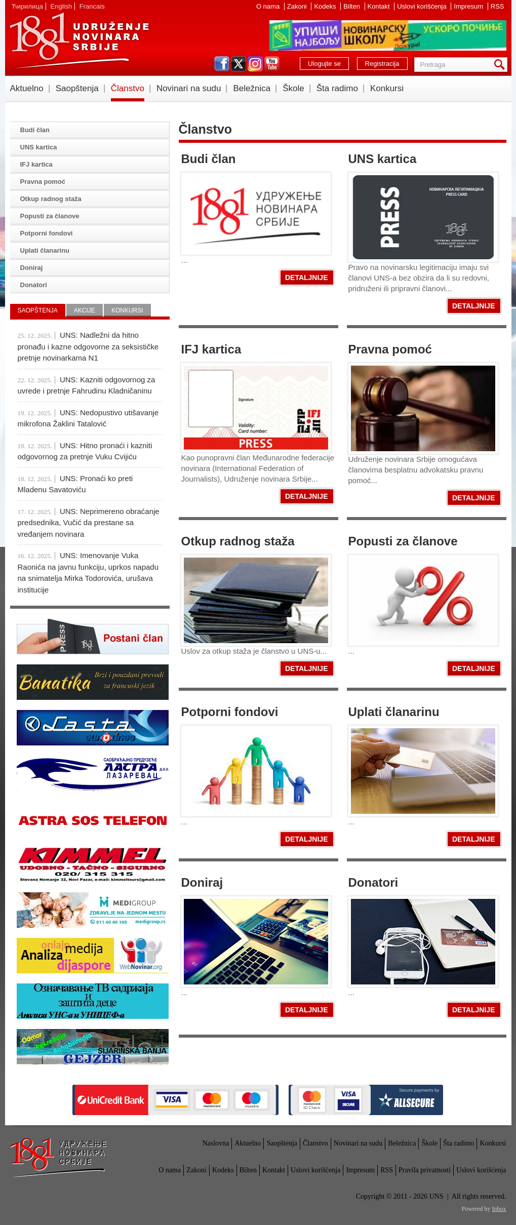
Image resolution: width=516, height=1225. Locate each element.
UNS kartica (382, 159)
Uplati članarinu (394, 712)
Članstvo (127, 88)
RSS (497, 6)
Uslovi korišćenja (422, 6)
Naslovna (215, 1143)
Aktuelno (27, 88)
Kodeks (326, 6)
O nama (269, 6)
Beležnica (251, 88)
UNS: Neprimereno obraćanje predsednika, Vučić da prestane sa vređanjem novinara (89, 522)
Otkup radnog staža (238, 541)
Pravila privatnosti (425, 1170)
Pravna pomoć (390, 349)
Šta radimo (337, 88)
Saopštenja (77, 88)
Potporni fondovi (230, 712)
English (61, 6)
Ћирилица (27, 6)
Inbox (499, 1208)
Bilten (352, 6)
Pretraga (501, 64)
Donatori (373, 882)
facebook (221, 63)
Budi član (208, 159)
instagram (255, 63)
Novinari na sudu (188, 88)
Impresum (469, 6)
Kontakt (380, 6)
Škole (293, 88)
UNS (79, 40)
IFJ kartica (211, 349)
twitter (238, 63)
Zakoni (298, 6)
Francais (92, 6)
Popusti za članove (403, 541)
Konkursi (387, 88)
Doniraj (202, 882)
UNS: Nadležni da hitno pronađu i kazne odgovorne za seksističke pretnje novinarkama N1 (88, 346)
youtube (272, 63)
